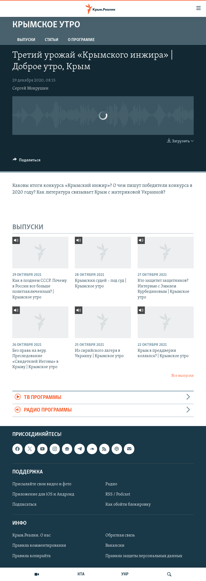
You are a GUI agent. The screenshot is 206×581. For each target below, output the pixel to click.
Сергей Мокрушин (30, 88)
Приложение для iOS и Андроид (43, 494)
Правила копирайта (31, 556)
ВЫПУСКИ (26, 40)
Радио (111, 484)
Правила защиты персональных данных (143, 556)
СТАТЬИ (51, 40)
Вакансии (114, 545)
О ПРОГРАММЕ (81, 40)
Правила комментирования (39, 545)
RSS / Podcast (117, 494)
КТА (81, 574)
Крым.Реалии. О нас (31, 535)
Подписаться (24, 504)
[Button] (27, 161)
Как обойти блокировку (128, 504)
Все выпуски (182, 376)
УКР (124, 574)
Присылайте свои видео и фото (41, 484)
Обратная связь (120, 535)
